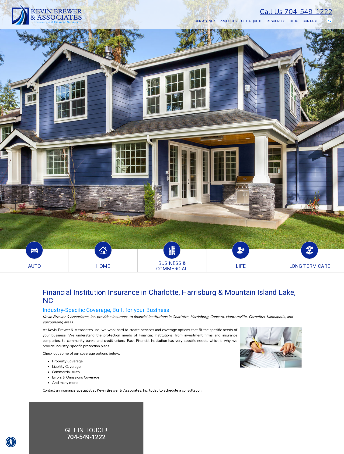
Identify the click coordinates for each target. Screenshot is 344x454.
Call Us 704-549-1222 (296, 12)
